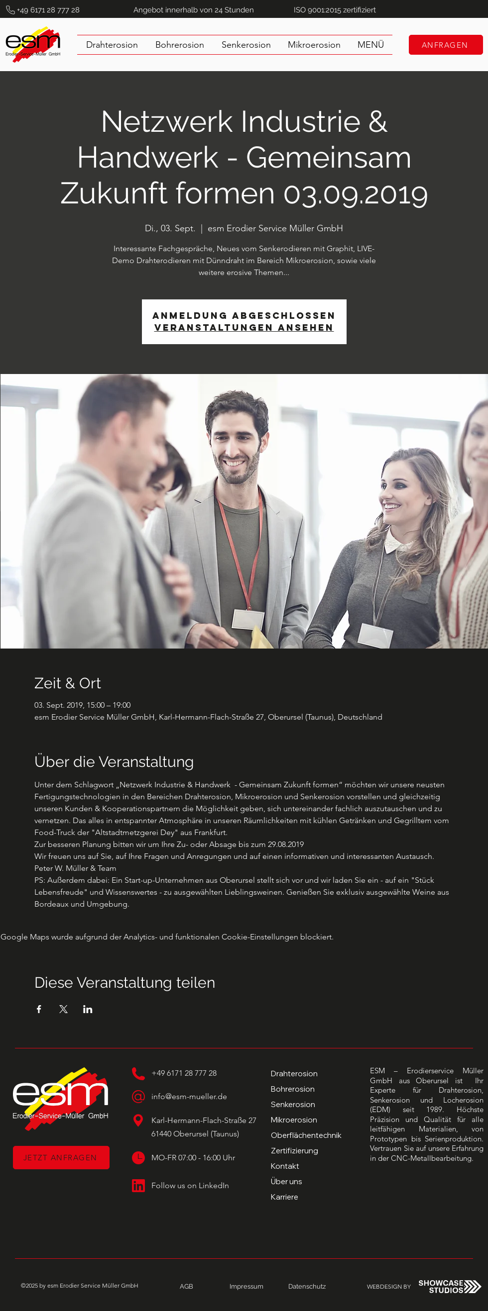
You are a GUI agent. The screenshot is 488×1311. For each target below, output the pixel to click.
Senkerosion (293, 1104)
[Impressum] (246, 1287)
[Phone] (10, 9)
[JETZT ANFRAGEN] (61, 1157)
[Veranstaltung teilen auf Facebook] (39, 1009)
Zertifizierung (294, 1150)
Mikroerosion (294, 1119)
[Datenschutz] (307, 1287)
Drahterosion (294, 1073)
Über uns (286, 1181)
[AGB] (186, 1287)
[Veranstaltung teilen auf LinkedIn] (88, 1009)
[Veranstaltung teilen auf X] (63, 1009)
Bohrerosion (293, 1089)
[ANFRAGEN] (446, 45)
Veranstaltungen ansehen (244, 327)
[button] (370, 45)
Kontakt (285, 1166)
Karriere (284, 1197)
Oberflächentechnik (306, 1135)
